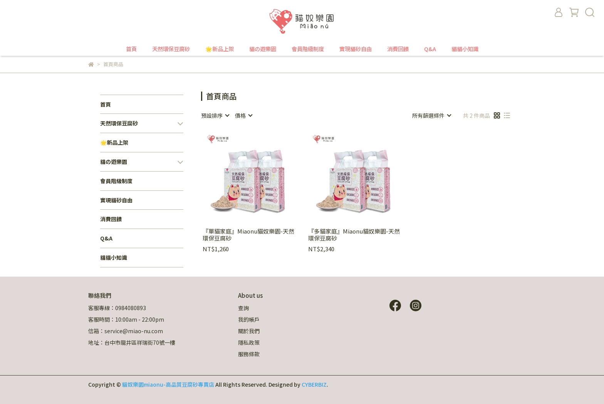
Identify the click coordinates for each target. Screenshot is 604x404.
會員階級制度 (308, 49)
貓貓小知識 (464, 49)
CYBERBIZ (314, 384)
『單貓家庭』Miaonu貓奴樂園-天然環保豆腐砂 (248, 235)
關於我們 (249, 331)
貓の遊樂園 (262, 49)
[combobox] (215, 115)
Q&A (430, 49)
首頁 (131, 49)
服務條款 (249, 354)
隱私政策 (249, 342)
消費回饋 (398, 49)
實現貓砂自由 (355, 49)
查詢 (243, 308)
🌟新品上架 (219, 49)
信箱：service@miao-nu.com (125, 331)
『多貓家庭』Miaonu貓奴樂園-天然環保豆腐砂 (354, 235)
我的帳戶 (249, 319)
